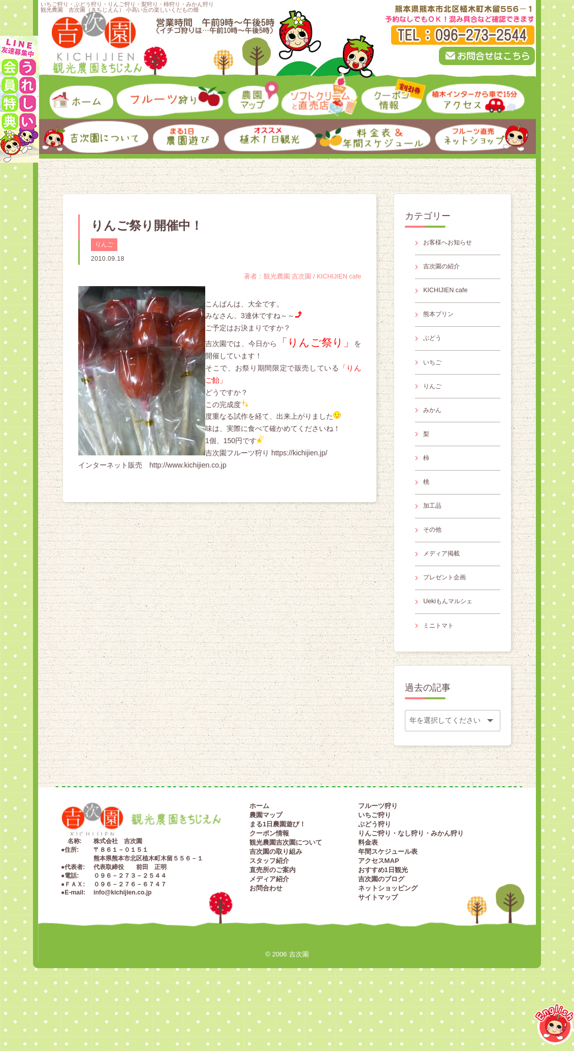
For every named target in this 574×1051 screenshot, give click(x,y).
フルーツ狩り (378, 855)
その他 (434, 566)
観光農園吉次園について (285, 891)
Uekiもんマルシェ (452, 646)
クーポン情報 (269, 882)
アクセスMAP (378, 910)
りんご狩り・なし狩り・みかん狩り (411, 882)
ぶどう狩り (374, 873)
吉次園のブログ (381, 928)
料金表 (368, 891)
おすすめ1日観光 (383, 919)
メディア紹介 (269, 928)
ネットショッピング (388, 937)
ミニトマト (442, 673)
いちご (434, 378)
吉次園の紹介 (445, 270)
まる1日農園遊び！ (277, 873)
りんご (104, 244)
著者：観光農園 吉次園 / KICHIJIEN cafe (296, 276)
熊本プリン (442, 324)
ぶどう (434, 351)
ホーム (259, 855)
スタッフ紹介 (269, 910)
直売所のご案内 (272, 919)
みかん (434, 431)
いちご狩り (374, 864)
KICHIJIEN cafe (449, 297)
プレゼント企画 (449, 619)
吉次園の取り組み (275, 901)
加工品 (434, 539)
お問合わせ (265, 937)
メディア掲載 (445, 593)
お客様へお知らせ (452, 244)
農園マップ (265, 864)
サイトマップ (378, 946)
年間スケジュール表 (388, 901)
